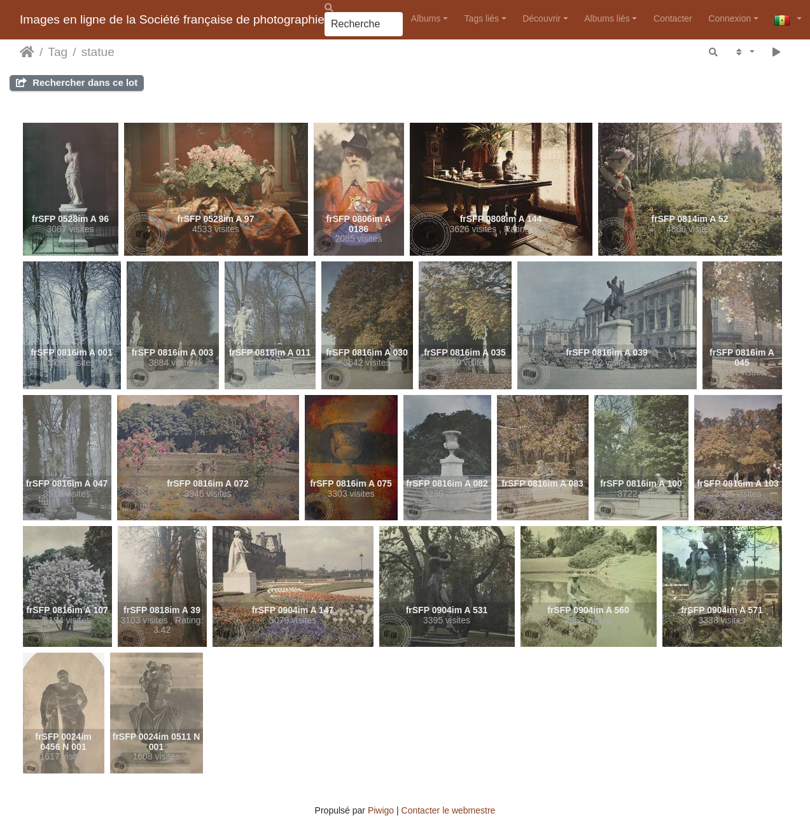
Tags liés (481, 18)
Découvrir (541, 18)
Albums (426, 18)
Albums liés (607, 18)
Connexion (729, 18)
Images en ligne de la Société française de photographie (172, 19)
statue (98, 52)
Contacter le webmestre (449, 810)
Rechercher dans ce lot (76, 82)
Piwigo (381, 810)
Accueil (27, 52)
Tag (57, 52)
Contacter (672, 18)
